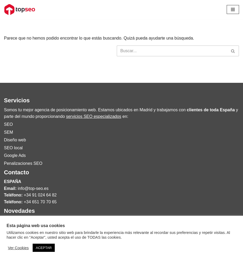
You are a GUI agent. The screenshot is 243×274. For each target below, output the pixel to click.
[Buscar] (172, 50)
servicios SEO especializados (93, 116)
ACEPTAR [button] (44, 248)
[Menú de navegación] (233, 9)
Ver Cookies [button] (18, 248)
